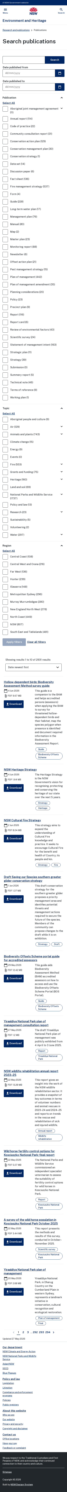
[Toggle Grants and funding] (61, 472)
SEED (5, 1368)
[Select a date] (59, 73)
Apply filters (14, 642)
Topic (6, 408)
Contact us (9, 1434)
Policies (7, 1400)
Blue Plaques (9, 1373)
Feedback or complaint (14, 1448)
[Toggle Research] (61, 512)
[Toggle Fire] (61, 464)
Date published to (14, 81)
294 (48, 1332)
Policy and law (11, 1379)
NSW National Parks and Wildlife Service (19, 1358)
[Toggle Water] (61, 534)
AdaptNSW (8, 1364)
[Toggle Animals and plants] (61, 434)
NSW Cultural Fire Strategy (22, 820)
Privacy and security (13, 1424)
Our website (9, 1419)
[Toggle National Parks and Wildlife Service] (61, 494)
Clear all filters (36, 642)
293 (42, 1332)
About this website (14, 1410)
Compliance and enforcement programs (18, 1394)
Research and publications (16, 30)
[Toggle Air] (61, 426)
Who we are (8, 1415)
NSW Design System (22, 1484)
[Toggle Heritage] (61, 479)
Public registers (11, 1404)
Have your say (10, 1443)
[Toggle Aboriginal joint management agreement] (61, 108)
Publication (9, 97)
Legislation (8, 1383)
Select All (9, 103)
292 (35, 1332)
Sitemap (7, 1472)
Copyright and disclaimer (15, 1428)
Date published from (15, 67)
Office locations (11, 1439)
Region (7, 545)
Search (54, 59)
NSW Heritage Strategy (20, 769)
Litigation (7, 1388)
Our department (12, 1347)
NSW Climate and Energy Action (19, 1351)
